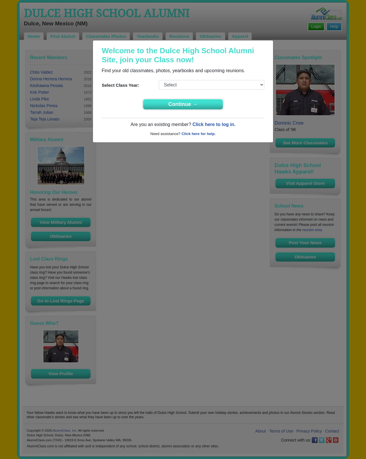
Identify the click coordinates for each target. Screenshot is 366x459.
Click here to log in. (213, 124)
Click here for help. (199, 134)
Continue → (183, 104)
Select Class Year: (120, 85)
